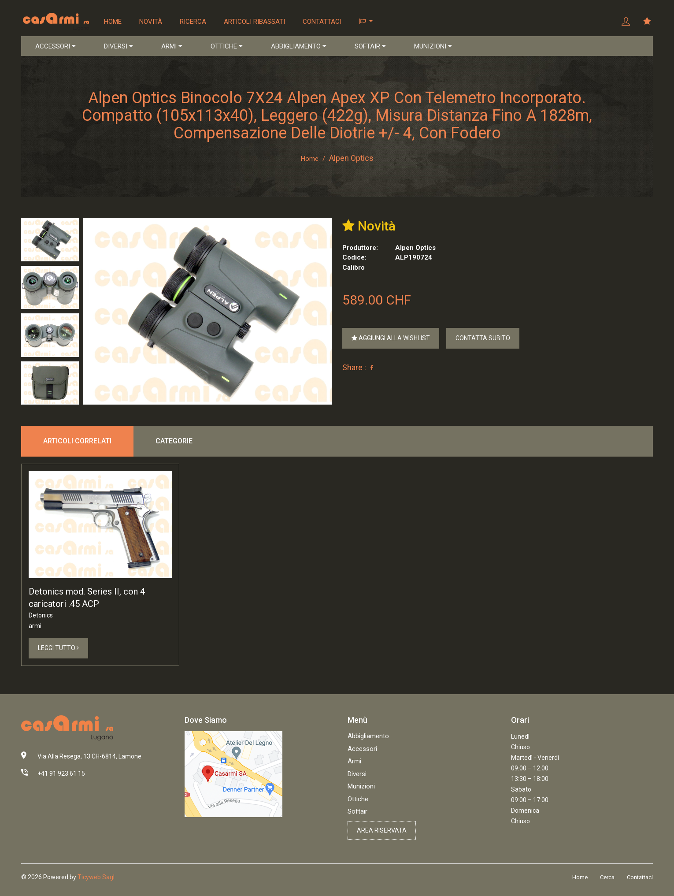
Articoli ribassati (255, 22)
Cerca (607, 878)
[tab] (50, 240)
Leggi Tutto (58, 648)
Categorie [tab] (174, 441)
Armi (354, 762)
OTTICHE (227, 47)
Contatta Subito (483, 338)
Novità (151, 22)
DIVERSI (118, 47)
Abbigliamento (368, 737)
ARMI (171, 47)
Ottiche (358, 800)
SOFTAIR (370, 47)
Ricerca (194, 22)
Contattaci (323, 22)
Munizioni (361, 788)
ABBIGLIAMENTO (298, 47)
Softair (357, 813)
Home (113, 22)
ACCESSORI (55, 47)
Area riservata (382, 831)
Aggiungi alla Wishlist (391, 338)
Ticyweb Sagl (96, 878)
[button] (366, 22)
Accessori (362, 750)
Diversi (357, 775)
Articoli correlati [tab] (77, 441)
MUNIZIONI (433, 47)
